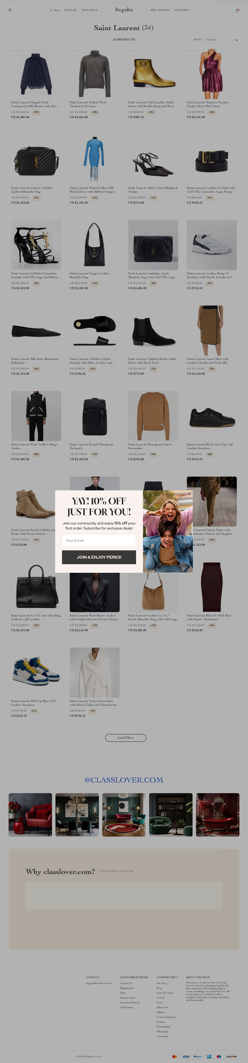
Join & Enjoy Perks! (99, 557)
